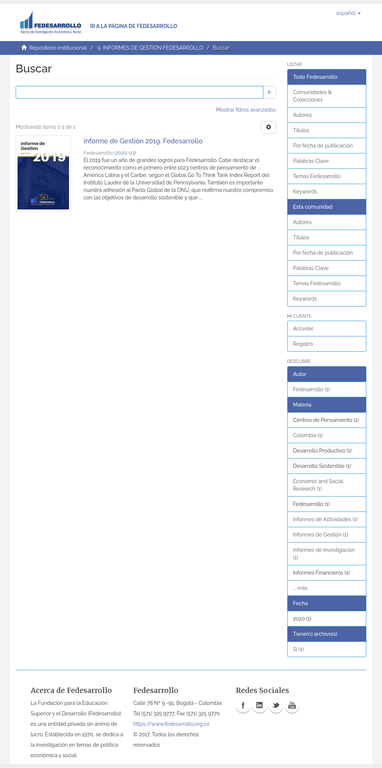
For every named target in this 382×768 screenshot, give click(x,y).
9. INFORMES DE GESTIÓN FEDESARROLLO (150, 48)
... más (300, 588)
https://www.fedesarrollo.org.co (171, 724)
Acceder (303, 329)
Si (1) (298, 649)
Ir (269, 92)
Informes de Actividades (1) (325, 519)
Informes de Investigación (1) (324, 553)
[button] (348, 13)
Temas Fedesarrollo (317, 176)
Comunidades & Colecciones (312, 96)
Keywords (305, 192)
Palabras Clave (311, 161)
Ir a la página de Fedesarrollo (133, 26)
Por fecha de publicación (323, 146)
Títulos (301, 130)
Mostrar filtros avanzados (246, 110)
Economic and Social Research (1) (318, 485)
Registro (303, 344)
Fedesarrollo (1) (311, 389)
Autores (302, 115)
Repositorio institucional (58, 48)
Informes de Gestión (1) (320, 535)
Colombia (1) (308, 435)
